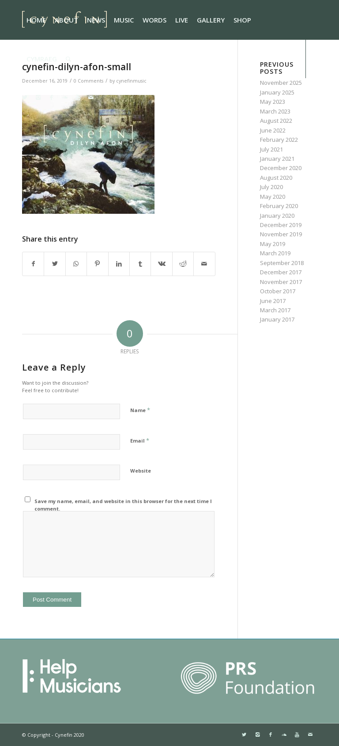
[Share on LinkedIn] (119, 263)
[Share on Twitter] (54, 263)
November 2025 (281, 83)
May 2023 (272, 102)
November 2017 (281, 282)
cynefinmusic (131, 81)
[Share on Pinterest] (97, 263)
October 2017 (277, 291)
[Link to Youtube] (77, 97)
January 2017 (277, 319)
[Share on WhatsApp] (76, 263)
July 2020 (271, 187)
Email (139, 440)
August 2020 (276, 178)
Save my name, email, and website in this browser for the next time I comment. (123, 505)
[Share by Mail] (204, 263)
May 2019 (272, 244)
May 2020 (272, 197)
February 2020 (279, 206)
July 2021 (271, 149)
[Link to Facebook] (51, 97)
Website (140, 470)
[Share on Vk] (161, 263)
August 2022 (276, 121)
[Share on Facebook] (33, 263)
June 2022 (273, 130)
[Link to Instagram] (38, 97)
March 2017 (275, 310)
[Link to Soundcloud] (64, 97)
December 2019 (280, 225)
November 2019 (281, 234)
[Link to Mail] (91, 97)
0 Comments (88, 81)
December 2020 (280, 168)
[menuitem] (36, 19)
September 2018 (282, 263)
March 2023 (275, 111)
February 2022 (279, 140)
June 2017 (273, 301)
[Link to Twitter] (24, 97)
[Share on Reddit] (183, 263)
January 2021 (277, 159)
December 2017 (280, 272)
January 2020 (277, 216)
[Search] (68, 58)
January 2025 (277, 92)
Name (140, 410)
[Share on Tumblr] (140, 263)
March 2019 (275, 253)
